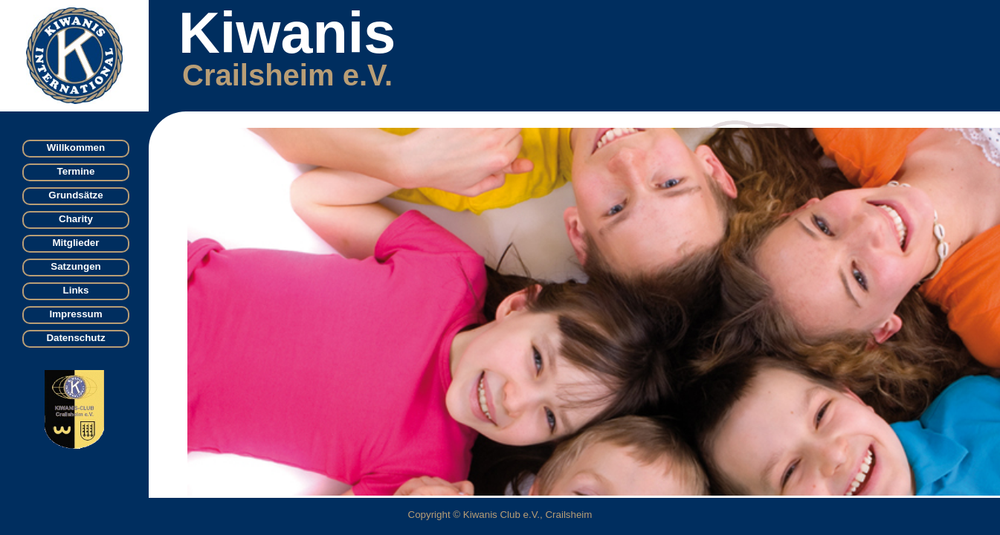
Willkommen (76, 147)
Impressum (75, 314)
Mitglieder (76, 242)
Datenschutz (75, 337)
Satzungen (75, 266)
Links (76, 290)
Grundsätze (75, 195)
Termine (76, 171)
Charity (76, 218)
